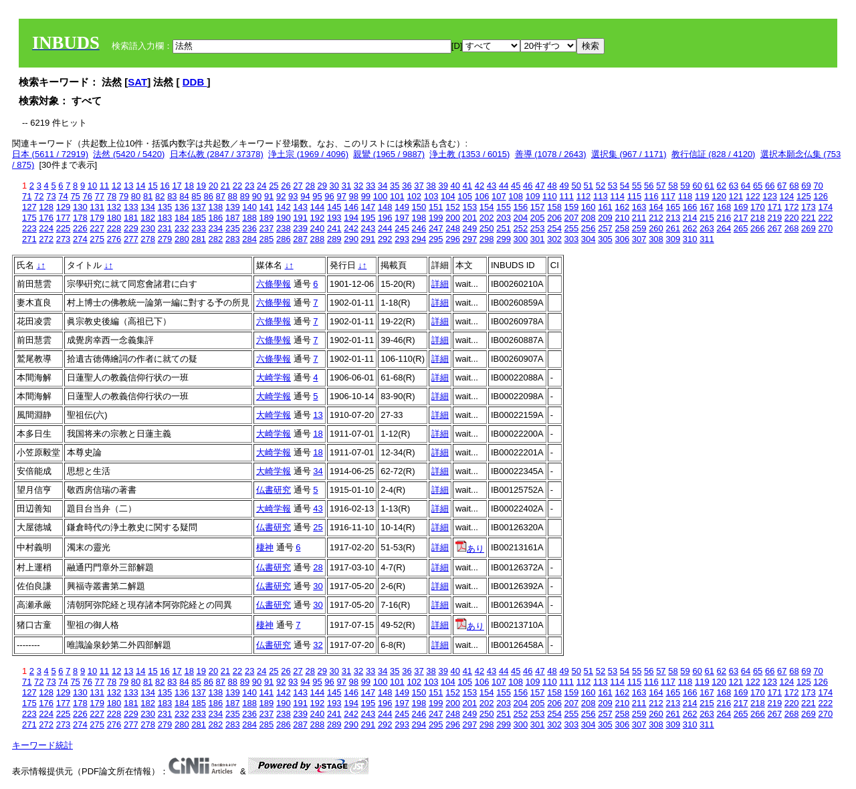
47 (539, 186)
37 (418, 186)
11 (104, 186)
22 (237, 186)
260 (656, 228)
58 (672, 186)
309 (672, 239)
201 (470, 218)
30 (334, 186)
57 (660, 186)
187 (232, 218)
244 (385, 228)
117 (668, 196)
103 (431, 196)
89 (244, 196)
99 (365, 196)
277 (131, 239)
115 (634, 196)
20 (213, 186)
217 (741, 218)
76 (87, 196)
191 (300, 218)
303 (571, 239)
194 (351, 218)
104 (448, 196)
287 (300, 239)
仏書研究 (273, 490)
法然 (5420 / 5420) (129, 154)
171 (774, 207)
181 (131, 218)
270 (825, 228)
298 (486, 239)
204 (521, 218)
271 (29, 239)
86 (208, 196)
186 (216, 218)
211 (639, 218)
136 (182, 207)
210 (622, 218)
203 (503, 218)
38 (430, 186)
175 (29, 218)
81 (147, 196)
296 (452, 239)
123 (769, 196)
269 (808, 228)
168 (723, 207)
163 (639, 207)
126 (820, 196)
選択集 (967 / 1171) (629, 154)
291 (368, 239)
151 (436, 207)
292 (385, 239)
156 (521, 207)
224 (46, 228)
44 (503, 186)
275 (97, 239)
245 (402, 228)
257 (605, 228)
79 (123, 196)
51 (588, 186)
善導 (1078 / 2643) (550, 154)
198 (419, 218)
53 (612, 186)
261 (672, 228)
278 (147, 239)
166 (690, 207)
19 (201, 186)
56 (648, 186)
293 (402, 239)
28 (309, 186)
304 (588, 239)
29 (322, 186)
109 (533, 196)
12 (116, 186)
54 (624, 186)
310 (690, 239)
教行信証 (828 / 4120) (713, 154)
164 (656, 207)
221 (808, 218)
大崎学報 (273, 377)
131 (97, 207)
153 (470, 207)
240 (317, 228)
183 (165, 218)
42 (479, 186)
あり (469, 549)
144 (317, 207)
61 (709, 186)
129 (63, 207)
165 (672, 207)
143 (300, 207)
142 (283, 207)
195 (368, 218)
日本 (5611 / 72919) (50, 154)
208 (588, 218)
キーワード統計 (42, 745)
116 (651, 196)
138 (216, 207)
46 (527, 186)
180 (114, 218)
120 (719, 196)
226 (80, 228)
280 (182, 239)
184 (182, 218)
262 (690, 228)
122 (753, 196)
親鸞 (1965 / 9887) (389, 154)
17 (176, 186)
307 (639, 239)
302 (554, 239)
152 (452, 207)
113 (600, 196)
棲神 (265, 547)
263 (707, 228)
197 (402, 218)
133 (131, 207)
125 (803, 196)
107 (499, 196)
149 (402, 207)
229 (131, 228)
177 (63, 218)
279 (165, 239)
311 (707, 239)
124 (787, 196)
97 (341, 196)
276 (114, 239)
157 (537, 207)
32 (358, 186)
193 (334, 218)
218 (757, 218)
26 (285, 186)
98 (353, 196)
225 (63, 228)
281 (198, 239)
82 (160, 196)
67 (781, 186)
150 (419, 207)
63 (733, 186)
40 (455, 186)
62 (721, 186)
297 (470, 239)
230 (147, 228)
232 (182, 228)
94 (305, 196)
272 (46, 239)
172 (791, 207)
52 (600, 186)
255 (571, 228)
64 (745, 186)
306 (622, 239)
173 (808, 207)
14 (140, 186)
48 (551, 186)
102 (414, 196)
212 (656, 218)
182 (147, 218)
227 (97, 228)
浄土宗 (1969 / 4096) (308, 154)
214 (690, 218)
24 (261, 186)
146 (351, 207)
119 (702, 196)
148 (385, 207)
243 (368, 228)
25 (273, 186)
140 (249, 207)
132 (114, 207)
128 (46, 207)
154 (486, 207)
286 (283, 239)
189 (266, 218)
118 (685, 196)
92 (281, 196)
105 (464, 196)
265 (741, 228)
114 (617, 196)
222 (825, 218)
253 (537, 228)
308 (656, 239)
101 (397, 196)
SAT (137, 82)
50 (575, 186)
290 (351, 239)
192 (317, 218)
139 (232, 207)
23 (249, 186)
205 (537, 218)
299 (503, 239)
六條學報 (273, 284)
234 (216, 228)
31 (346, 186)
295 (436, 239)
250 (486, 228)
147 (368, 207)
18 (188, 186)
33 (370, 186)
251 (503, 228)
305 (605, 239)
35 (394, 186)
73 (51, 196)
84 (184, 196)
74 (63, 196)
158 (554, 207)
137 (198, 207)
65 (757, 186)
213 (672, 218)
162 (622, 207)
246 (419, 228)
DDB (195, 82)
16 (164, 186)
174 (825, 207)
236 (249, 228)
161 (605, 207)
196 (385, 218)
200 (452, 218)
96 (329, 196)
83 (172, 196)
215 (707, 218)
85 (196, 196)
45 (515, 186)
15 (152, 186)
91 (269, 196)
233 (198, 228)
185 (198, 218)
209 (605, 218)
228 (114, 228)
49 (563, 186)
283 (232, 239)
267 (774, 228)
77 (99, 196)
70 (818, 186)
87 (220, 196)
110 (549, 196)
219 (774, 218)
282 (216, 239)
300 (521, 239)
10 (92, 186)
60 (697, 186)
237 (266, 228)
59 (684, 186)
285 (266, 239)
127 (29, 207)
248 (452, 228)
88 (232, 196)
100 (380, 196)
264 (723, 228)
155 (503, 207)
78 (111, 196)
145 (334, 207)
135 (165, 207)
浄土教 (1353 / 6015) (469, 154)
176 (46, 218)
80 (135, 196)
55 (636, 186)
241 (334, 228)
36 (406, 186)
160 (588, 207)
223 (29, 228)
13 (128, 186)
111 (566, 196)
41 (467, 186)
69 (806, 186)
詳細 (440, 284)
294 (419, 239)
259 (639, 228)
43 (491, 186)
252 (521, 228)
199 (436, 218)
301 (537, 239)
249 (470, 228)
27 (297, 186)
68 (793, 186)
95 (317, 196)
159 (571, 207)
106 (482, 196)
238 (283, 228)
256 (588, 228)
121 (736, 196)
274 (80, 239)
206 (554, 218)
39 (442, 186)
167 (707, 207)
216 (723, 218)
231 (165, 228)
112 (583, 196)
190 (283, 218)
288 (317, 239)
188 (249, 218)
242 (351, 228)
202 (486, 218)
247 (436, 228)
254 (554, 228)
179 (97, 218)
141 (266, 207)
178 (80, 218)
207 (571, 218)
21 (225, 186)
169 (741, 207)
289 (334, 239)
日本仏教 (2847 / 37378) (216, 154)
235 (232, 228)
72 (38, 196)
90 (256, 196)
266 (757, 228)
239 (300, 228)
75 (75, 196)
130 (80, 207)
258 (622, 228)
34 (382, 186)
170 (757, 207)
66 (769, 186)
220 (791, 218)
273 (63, 239)
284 (249, 239)
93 (293, 196)
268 (791, 228)
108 (515, 196)
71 (26, 196)
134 (147, 207)
